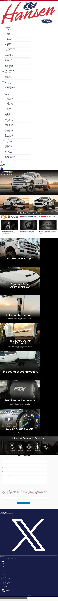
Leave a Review (8, 91)
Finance (3, 64)
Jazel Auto (39, 597)
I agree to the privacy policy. (8, 489)
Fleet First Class (8, 80)
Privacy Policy (27, 506)
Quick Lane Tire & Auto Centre (11, 75)
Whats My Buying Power (10, 70)
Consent (3, 488)
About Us (3, 81)
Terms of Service (34, 506)
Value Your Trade (8, 56)
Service (3, 71)
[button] (15, 92)
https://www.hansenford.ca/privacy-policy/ (36, 494)
